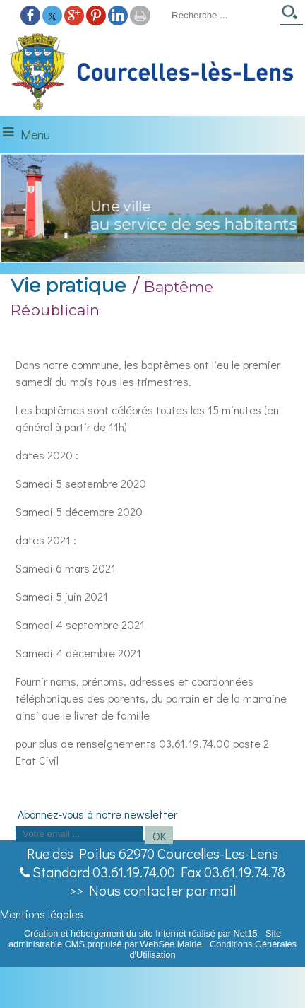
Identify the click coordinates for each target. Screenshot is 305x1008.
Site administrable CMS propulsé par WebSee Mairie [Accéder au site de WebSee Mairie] (144, 938)
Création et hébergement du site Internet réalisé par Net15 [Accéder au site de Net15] (141, 933)
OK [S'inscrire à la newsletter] (159, 835)
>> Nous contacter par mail (152, 890)
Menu (35, 134)
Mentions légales (41, 913)
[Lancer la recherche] (291, 17)
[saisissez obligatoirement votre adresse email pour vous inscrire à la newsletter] (79, 834)
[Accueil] (152, 73)
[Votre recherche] (221, 15)
